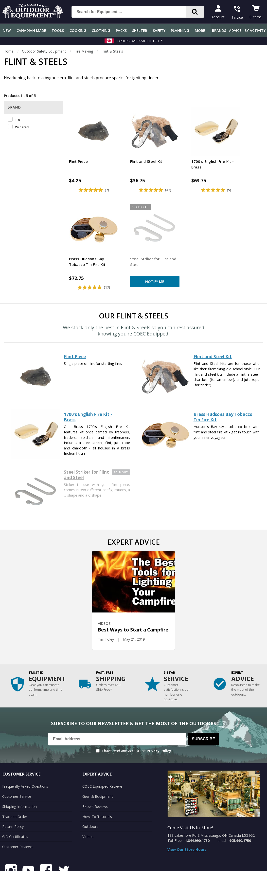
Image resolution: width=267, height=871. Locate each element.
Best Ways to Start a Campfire (133, 605)
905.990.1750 (240, 816)
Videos (87, 811)
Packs (121, 30)
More (200, 30)
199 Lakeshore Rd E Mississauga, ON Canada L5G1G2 (211, 811)
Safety (159, 30)
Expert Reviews (94, 781)
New (7, 30)
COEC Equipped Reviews (102, 761)
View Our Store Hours (186, 825)
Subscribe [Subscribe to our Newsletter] (203, 714)
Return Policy (12, 801)
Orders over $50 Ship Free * (139, 41)
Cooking (78, 30)
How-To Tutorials (96, 791)
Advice (235, 30)
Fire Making (83, 51)
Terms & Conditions (216, 863)
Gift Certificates (15, 811)
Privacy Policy (159, 726)
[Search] (195, 12)
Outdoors (90, 801)
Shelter (139, 30)
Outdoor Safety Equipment (44, 51)
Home (8, 51)
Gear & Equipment (97, 771)
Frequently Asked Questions (25, 761)
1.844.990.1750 (197, 816)
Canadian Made (31, 30)
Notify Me (88, 259)
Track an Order (14, 791)
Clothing (101, 30)
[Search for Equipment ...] (132, 12)
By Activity (255, 30)
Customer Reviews (17, 820)
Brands (219, 30)
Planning (180, 30)
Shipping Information (19, 781)
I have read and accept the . (137, 726)
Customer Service (16, 771)
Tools (58, 30)
